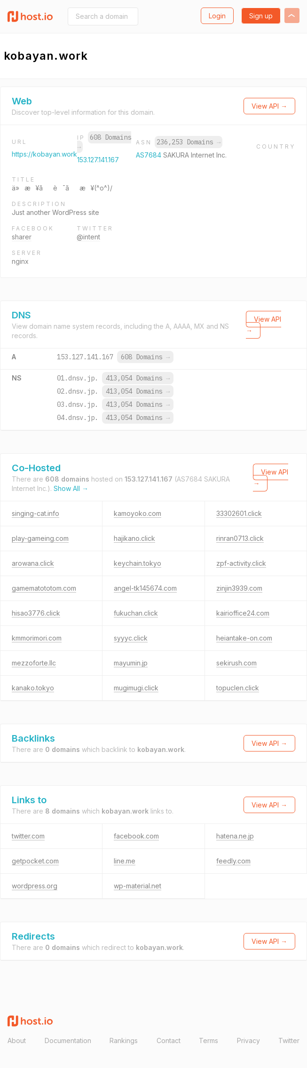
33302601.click (239, 513)
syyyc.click (131, 638)
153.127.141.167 (98, 160)
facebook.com (136, 836)
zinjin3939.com (239, 588)
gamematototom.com (44, 588)
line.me (124, 861)
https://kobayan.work (44, 154)
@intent (88, 237)
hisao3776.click (36, 613)
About (17, 1040)
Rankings (124, 1040)
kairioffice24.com (242, 613)
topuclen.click (237, 688)
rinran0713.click (240, 538)
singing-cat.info (35, 513)
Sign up (261, 16)
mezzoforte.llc (34, 663)
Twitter (288, 1040)
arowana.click (33, 563)
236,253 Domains (188, 142)
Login (217, 16)
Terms (208, 1040)
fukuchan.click (136, 613)
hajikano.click (134, 538)
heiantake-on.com (244, 638)
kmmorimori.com (37, 638)
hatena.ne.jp (235, 836)
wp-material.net (137, 886)
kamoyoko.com (137, 513)
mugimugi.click (136, 688)
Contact (169, 1040)
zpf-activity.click (241, 563)
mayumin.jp (131, 663)
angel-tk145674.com (145, 588)
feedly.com (233, 861)
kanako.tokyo (33, 688)
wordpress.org (34, 886)
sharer (21, 237)
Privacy (248, 1040)
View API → (269, 106)
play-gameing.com (40, 538)
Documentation (68, 1040)
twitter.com (28, 836)
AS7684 (149, 155)
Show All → (71, 488)
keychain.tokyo (137, 563)
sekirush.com (236, 663)
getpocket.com (35, 861)
